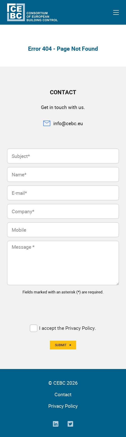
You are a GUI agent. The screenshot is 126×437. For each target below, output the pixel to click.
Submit (60, 345)
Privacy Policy (63, 406)
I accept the (67, 328)
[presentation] (42, 307)
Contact (63, 394)
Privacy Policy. (80, 328)
